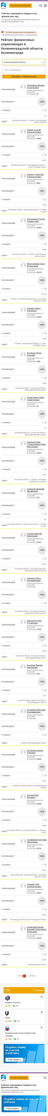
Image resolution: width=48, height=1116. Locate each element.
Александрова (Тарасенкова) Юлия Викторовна (36, 444)
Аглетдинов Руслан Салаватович (36, 220)
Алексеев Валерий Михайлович (35, 490)
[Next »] (33, 976)
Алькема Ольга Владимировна (34, 579)
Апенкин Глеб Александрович (34, 885)
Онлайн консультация (19, 1078)
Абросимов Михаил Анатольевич (35, 86)
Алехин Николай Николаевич (34, 535)
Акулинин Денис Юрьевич (34, 354)
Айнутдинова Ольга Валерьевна (36, 265)
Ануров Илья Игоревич (33, 796)
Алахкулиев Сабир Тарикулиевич (35, 398)
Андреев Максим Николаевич (34, 666)
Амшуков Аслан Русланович (34, 622)
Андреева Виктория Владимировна (36, 711)
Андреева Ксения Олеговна (35, 751)
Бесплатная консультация (20, 5)
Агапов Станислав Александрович (35, 175)
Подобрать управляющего (24, 76)
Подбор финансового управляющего (21, 32)
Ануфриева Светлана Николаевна (37, 841)
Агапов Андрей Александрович (34, 131)
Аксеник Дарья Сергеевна (33, 309)
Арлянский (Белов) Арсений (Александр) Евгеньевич (36, 929)
